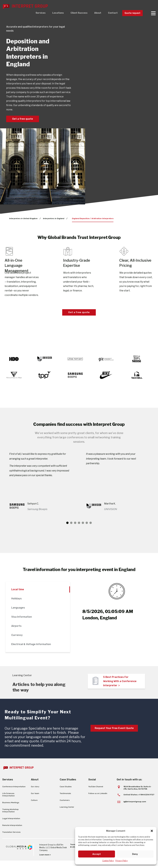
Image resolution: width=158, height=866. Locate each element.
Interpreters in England (54, 218)
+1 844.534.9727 (146, 800)
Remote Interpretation (12, 831)
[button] (151, 830)
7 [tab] (90, 528)
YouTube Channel (95, 792)
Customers (65, 806)
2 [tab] (71, 528)
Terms (73, 850)
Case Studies (66, 792)
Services (34, 13)
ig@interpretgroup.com (134, 807)
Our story (35, 792)
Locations (53, 13)
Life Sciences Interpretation (8, 800)
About (94, 13)
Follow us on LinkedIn (97, 799)
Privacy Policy (121, 860)
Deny (135, 854)
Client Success (75, 13)
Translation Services (11, 837)
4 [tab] (79, 528)
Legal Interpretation (11, 824)
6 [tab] (87, 528)
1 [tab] (67, 528)
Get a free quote (22, 118)
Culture (34, 806)
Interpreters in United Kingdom (23, 218)
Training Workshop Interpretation (10, 816)
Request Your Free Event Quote (114, 733)
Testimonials (65, 799)
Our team (35, 799)
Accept (96, 854)
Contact (110, 13)
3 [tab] (75, 528)
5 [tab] (83, 528)
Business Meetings (10, 808)
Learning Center (67, 812)
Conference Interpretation (14, 792)
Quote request (131, 13)
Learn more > (45, 860)
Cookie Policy (108, 860)
